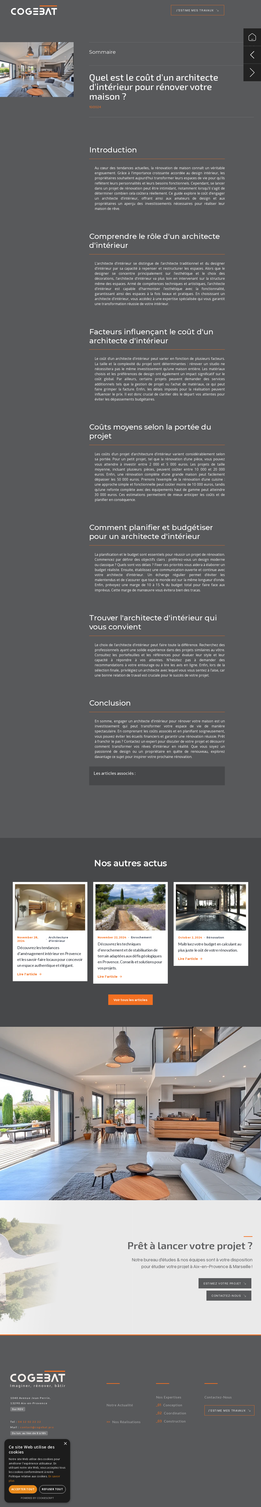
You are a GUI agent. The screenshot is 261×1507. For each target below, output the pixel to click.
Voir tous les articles (130, 1000)
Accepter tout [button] (22, 1489)
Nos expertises (168, 1397)
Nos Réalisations (126, 1422)
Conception (172, 1405)
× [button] (65, 1443)
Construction (175, 1421)
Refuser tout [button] (52, 1489)
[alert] (37, 1471)
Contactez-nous (218, 1397)
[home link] (34, 10)
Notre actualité (120, 1405)
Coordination (175, 1413)
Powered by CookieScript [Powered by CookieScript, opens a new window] (37, 1498)
